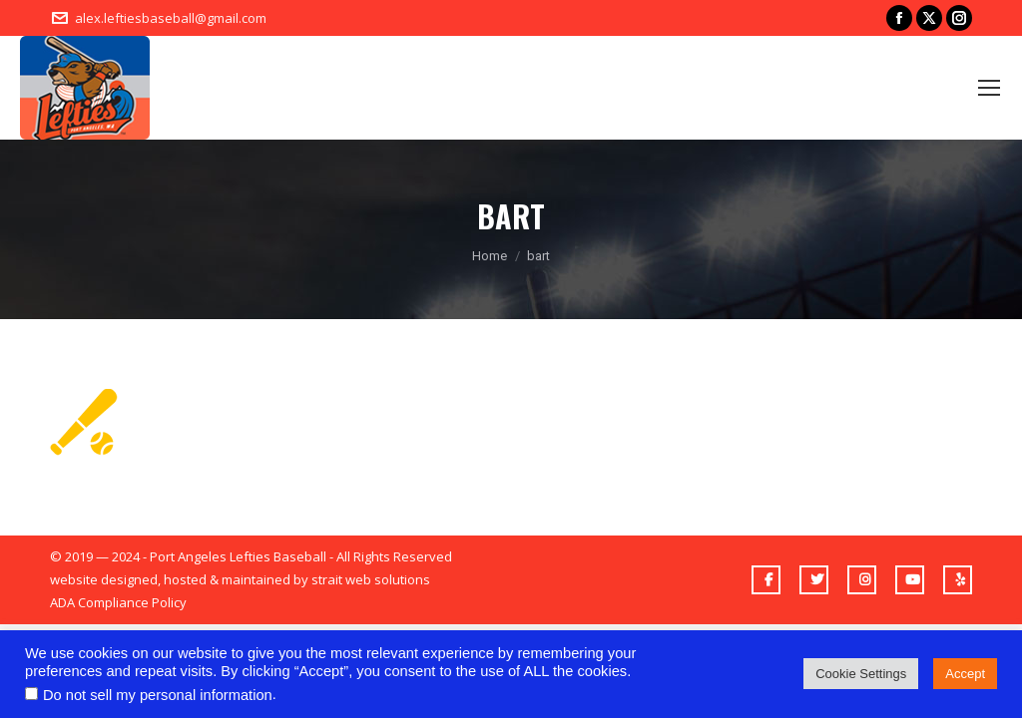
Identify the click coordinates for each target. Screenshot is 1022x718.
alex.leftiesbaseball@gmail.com (170, 18)
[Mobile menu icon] (989, 88)
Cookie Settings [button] (860, 673)
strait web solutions (370, 579)
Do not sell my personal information (157, 695)
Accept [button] (965, 673)
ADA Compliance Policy (118, 602)
